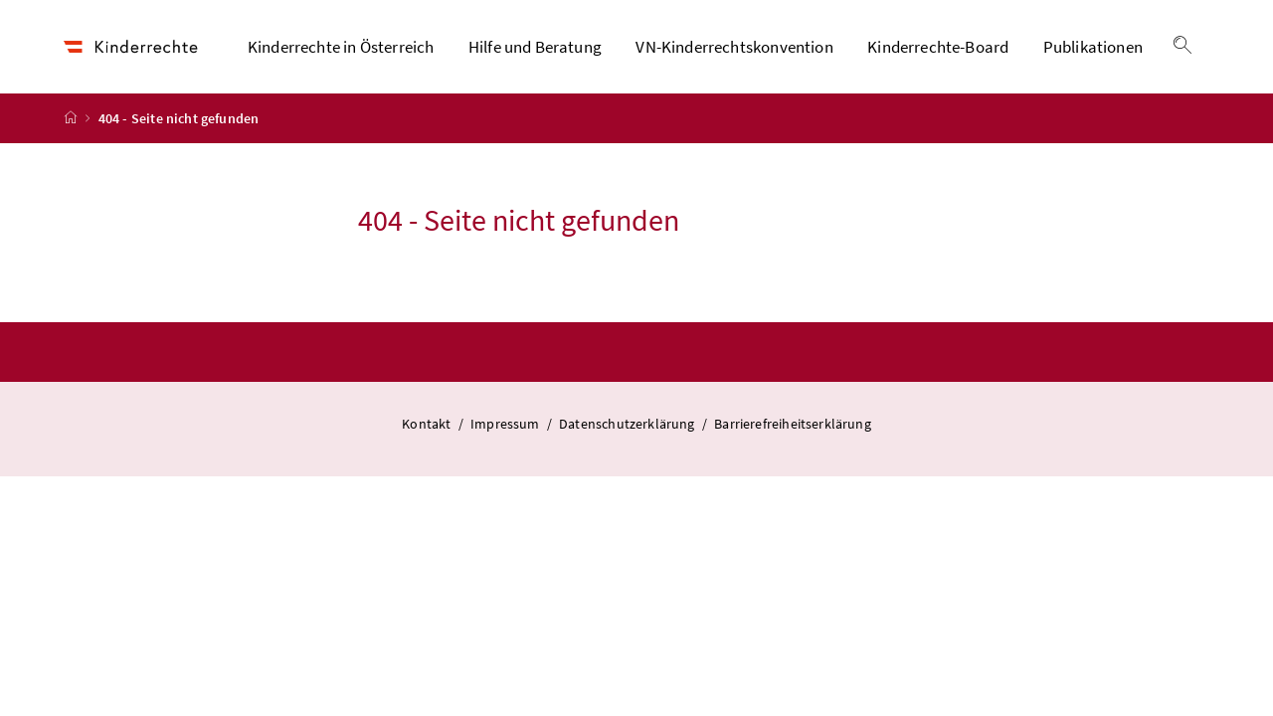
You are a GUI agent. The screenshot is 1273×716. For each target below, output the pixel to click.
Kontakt (428, 424)
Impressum (506, 424)
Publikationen (1093, 47)
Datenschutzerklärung (628, 424)
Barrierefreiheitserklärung (792, 424)
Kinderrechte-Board (937, 47)
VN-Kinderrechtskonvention (734, 47)
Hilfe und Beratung (535, 47)
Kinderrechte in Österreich (341, 47)
